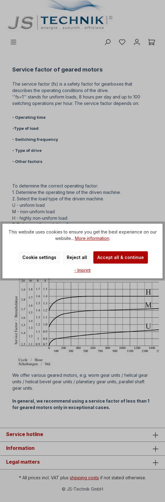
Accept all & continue (120, 257)
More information (92, 238)
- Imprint (82, 270)
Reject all (77, 257)
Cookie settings (39, 257)
